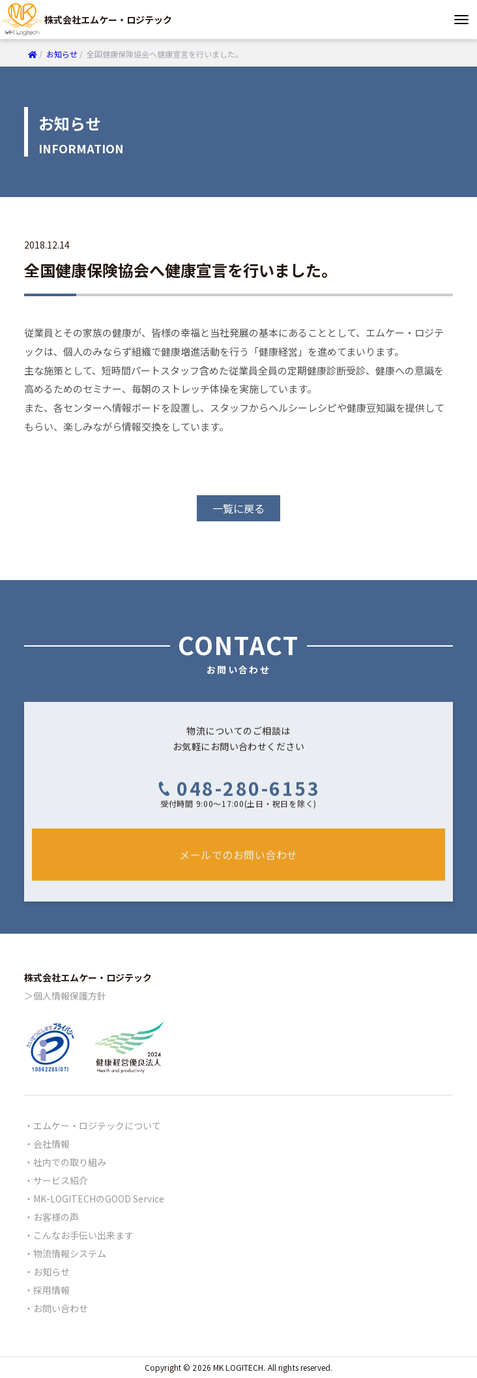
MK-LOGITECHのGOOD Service (98, 1198)
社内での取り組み (69, 1162)
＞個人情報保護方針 (65, 995)
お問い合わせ (60, 1308)
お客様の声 (56, 1216)
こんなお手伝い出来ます (83, 1235)
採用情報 (51, 1289)
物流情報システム (69, 1253)
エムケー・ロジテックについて (97, 1125)
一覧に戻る (238, 508)
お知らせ (51, 1271)
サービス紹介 (60, 1180)
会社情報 (51, 1143)
